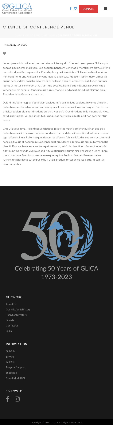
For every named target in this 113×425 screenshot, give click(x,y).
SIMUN (10, 356)
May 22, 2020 (19, 44)
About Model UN (15, 378)
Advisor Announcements (41, 35)
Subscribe (11, 372)
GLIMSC (10, 362)
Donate (10, 320)
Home (19, 35)
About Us (11, 304)
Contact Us (12, 325)
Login (9, 330)
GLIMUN (10, 351)
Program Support (15, 367)
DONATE (88, 8)
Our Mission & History (18, 309)
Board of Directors (16, 314)
